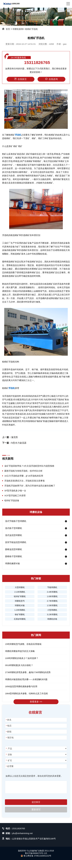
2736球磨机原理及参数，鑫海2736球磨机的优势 (28, 672)
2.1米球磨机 (19, 592)
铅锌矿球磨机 (20, 596)
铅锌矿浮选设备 (11, 500)
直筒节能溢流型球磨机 (15, 542)
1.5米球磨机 (52, 605)
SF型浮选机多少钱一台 (15, 490)
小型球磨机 (52, 610)
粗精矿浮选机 (31, 29)
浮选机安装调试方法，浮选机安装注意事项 (24, 480)
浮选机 (18, 135)
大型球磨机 (20, 587)
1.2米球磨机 (19, 610)
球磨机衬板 (20, 605)
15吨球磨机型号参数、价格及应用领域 (23, 644)
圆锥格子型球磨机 (13, 556)
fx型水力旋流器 (18, 443)
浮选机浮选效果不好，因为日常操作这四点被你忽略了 (29, 485)
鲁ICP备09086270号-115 (36, 853)
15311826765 (37, 62)
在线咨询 (51, 79)
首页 (8, 29)
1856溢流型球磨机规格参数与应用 (21, 686)
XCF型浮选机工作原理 (15, 495)
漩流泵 (14, 437)
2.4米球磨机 (52, 592)
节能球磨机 (52, 587)
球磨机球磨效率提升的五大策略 (20, 651)
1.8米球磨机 (52, 596)
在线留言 (20, 79)
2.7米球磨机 (52, 601)
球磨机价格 (52, 619)
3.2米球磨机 (52, 614)
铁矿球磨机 (20, 614)
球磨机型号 (20, 601)
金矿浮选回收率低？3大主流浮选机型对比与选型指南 (29, 466)
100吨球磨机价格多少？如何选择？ (21, 658)
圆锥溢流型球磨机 (13, 549)
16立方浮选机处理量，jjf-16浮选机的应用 (23, 476)
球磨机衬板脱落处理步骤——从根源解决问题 (26, 679)
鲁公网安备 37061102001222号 (36, 856)
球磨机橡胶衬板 (12, 563)
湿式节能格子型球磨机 (15, 521)
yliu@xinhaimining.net (22, 833)
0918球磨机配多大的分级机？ (19, 665)
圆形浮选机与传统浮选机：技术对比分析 (23, 471)
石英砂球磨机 (20, 619)
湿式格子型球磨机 (13, 528)
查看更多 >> (36, 701)
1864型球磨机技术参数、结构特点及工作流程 (26, 693)
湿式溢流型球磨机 (13, 535)
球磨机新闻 (18, 29)
